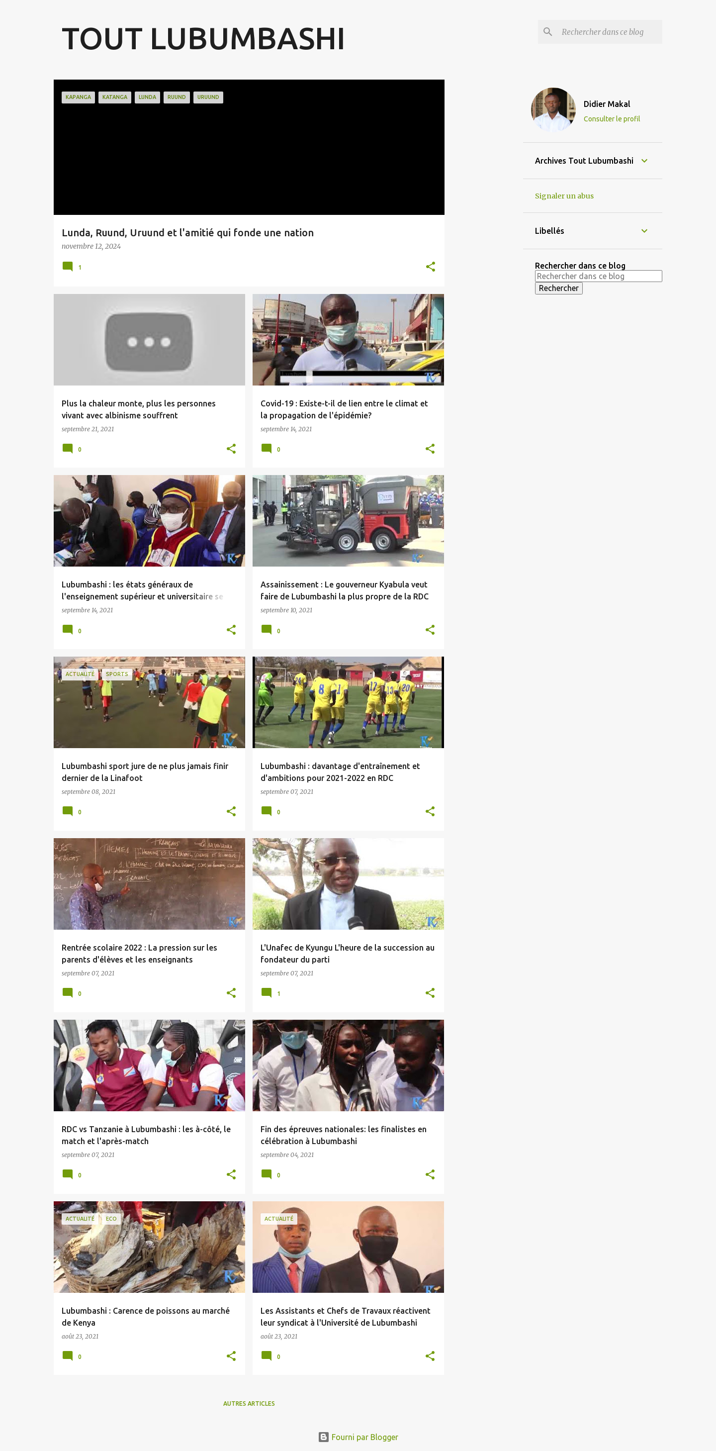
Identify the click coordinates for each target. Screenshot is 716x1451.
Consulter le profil (612, 119)
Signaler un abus (564, 196)
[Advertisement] (484, 229)
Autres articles (249, 1403)
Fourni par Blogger (358, 1437)
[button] (431, 267)
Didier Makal (607, 103)
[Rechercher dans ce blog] (610, 32)
